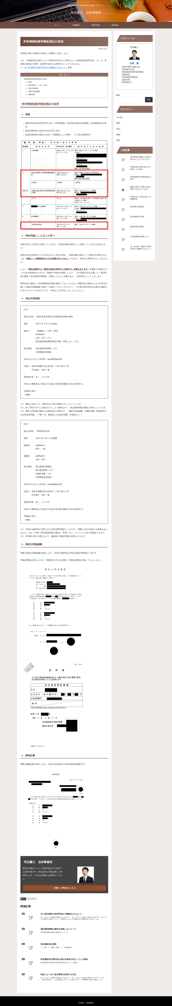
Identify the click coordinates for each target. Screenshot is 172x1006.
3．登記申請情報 (32, 89)
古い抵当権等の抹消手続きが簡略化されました (45, 67)
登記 (23, 899)
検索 (118, 95)
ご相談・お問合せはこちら (64, 889)
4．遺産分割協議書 (33, 92)
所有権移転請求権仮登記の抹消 (36, 79)
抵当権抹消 (32, 899)
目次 (61, 75)
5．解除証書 (31, 95)
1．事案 (29, 82)
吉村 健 (134, 63)
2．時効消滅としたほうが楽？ (38, 85)
